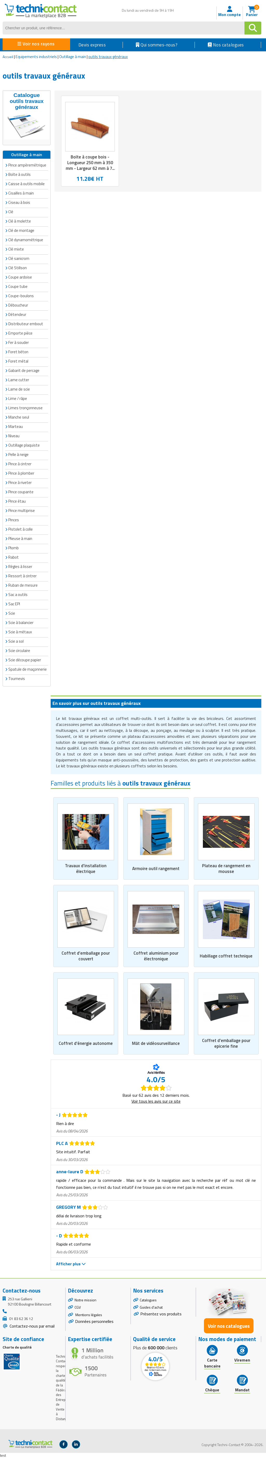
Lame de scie (19, 389)
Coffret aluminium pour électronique (156, 956)
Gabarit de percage (23, 370)
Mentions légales (88, 1315)
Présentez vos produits (161, 1314)
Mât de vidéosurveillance (156, 1043)
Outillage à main (72, 57)
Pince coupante (21, 492)
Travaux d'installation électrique (86, 868)
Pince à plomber (21, 473)
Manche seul (18, 417)
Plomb (13, 548)
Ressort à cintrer (22, 576)
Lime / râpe (17, 398)
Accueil (8, 56)
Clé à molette (19, 221)
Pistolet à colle (20, 529)
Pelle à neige (18, 454)
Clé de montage (21, 230)
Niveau (13, 436)
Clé (10, 212)
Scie (11, 613)
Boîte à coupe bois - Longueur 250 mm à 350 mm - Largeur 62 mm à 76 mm (90, 165)
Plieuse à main (20, 538)
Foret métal (18, 361)
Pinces (13, 520)
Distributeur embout (25, 324)
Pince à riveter (20, 482)
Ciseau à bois (19, 202)
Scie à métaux (20, 632)
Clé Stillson (17, 268)
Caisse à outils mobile (26, 184)
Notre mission (85, 1300)
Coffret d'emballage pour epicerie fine (226, 1043)
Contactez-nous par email (32, 1326)
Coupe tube (18, 286)
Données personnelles (94, 1321)
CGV (78, 1307)
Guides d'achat (151, 1307)
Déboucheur (18, 305)
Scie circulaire (19, 651)
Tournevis (16, 679)
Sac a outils (18, 595)
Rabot (13, 557)
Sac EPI (14, 604)
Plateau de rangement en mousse (226, 868)
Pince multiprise (21, 510)
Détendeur (17, 314)
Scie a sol (16, 641)
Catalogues (148, 1300)
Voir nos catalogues (229, 1326)
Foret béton (18, 352)
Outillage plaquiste (24, 445)
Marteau (15, 426)
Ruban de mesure (23, 585)
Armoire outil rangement (155, 868)
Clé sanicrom (18, 258)
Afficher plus (71, 1264)
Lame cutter (18, 380)
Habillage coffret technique (226, 956)
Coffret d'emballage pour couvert (86, 956)
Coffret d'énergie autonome (86, 1043)
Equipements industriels (36, 57)
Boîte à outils (19, 174)
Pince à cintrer (19, 464)
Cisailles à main (21, 193)
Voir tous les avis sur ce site (156, 1101)
